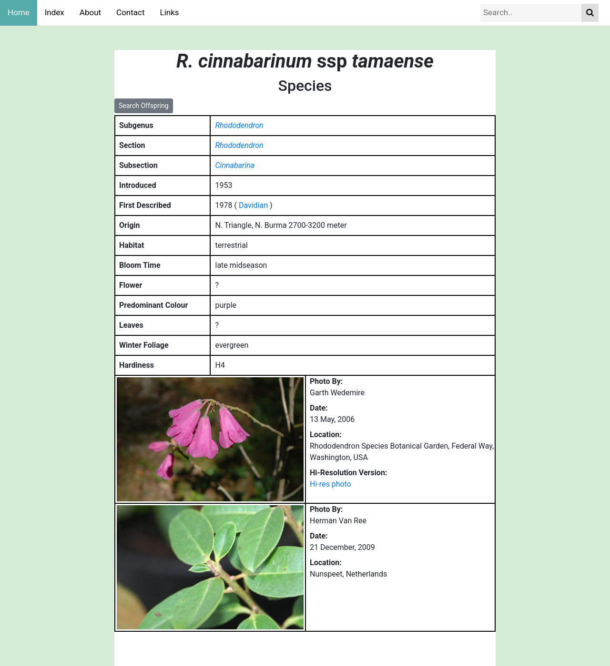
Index (54, 12)
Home (19, 12)
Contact (130, 12)
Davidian (253, 205)
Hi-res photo (330, 484)
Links (169, 12)
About (90, 12)
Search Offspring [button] (144, 105)
